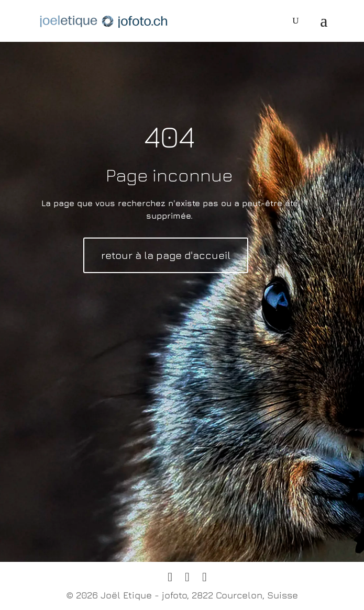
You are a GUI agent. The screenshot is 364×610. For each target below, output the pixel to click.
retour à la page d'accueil (165, 255)
